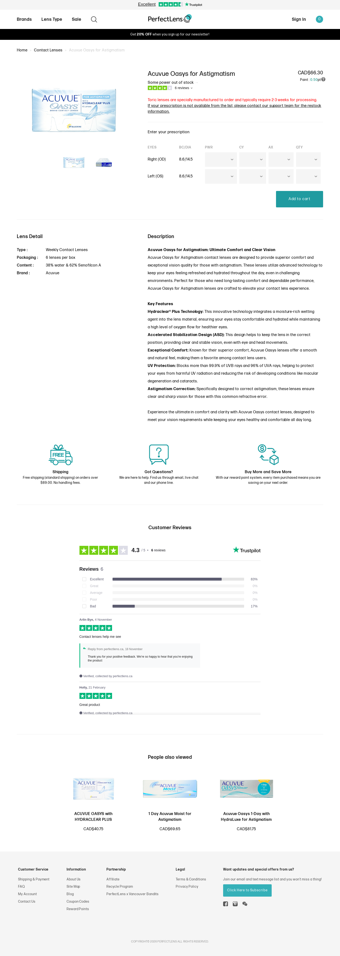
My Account (27, 894)
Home (22, 50)
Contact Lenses (48, 50)
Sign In (299, 19)
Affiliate (113, 879)
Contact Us (26, 902)
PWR (209, 147)
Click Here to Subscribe (247, 890)
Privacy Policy (187, 887)
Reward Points (78, 909)
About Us (74, 879)
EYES (152, 147)
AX (271, 147)
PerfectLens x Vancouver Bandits (132, 894)
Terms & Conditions (191, 879)
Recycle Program (119, 887)
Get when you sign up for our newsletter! (169, 34)
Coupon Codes (78, 902)
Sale (77, 19)
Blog (70, 894)
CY (241, 147)
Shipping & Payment (34, 879)
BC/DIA (185, 147)
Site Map (73, 887)
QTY (299, 147)
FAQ (21, 887)
